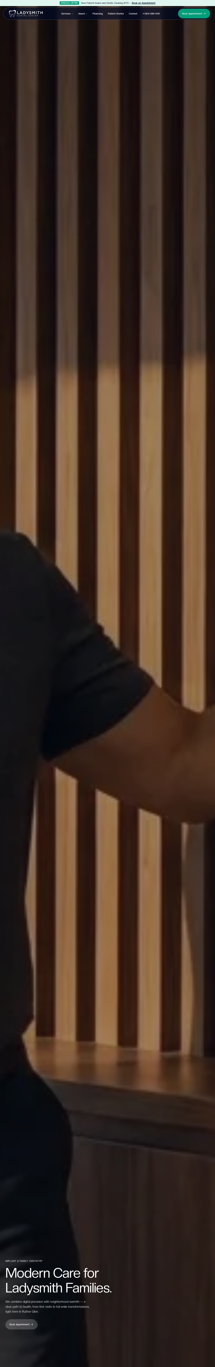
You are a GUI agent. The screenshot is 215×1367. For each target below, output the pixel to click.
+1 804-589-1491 (151, 13)
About (83, 13)
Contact (133, 13)
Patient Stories (116, 13)
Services (67, 13)
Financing (98, 13)
